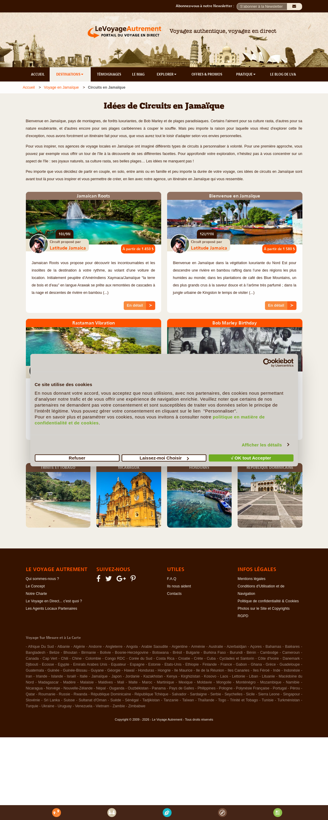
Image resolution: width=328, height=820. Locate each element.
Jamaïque (99, 676)
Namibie (292, 682)
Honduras (146, 670)
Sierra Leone (269, 694)
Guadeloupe (290, 664)
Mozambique (271, 682)
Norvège (53, 688)
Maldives (105, 682)
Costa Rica (165, 658)
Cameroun (290, 652)
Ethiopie (192, 664)
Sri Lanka (52, 700)
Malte (133, 682)
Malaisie (87, 682)
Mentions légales (252, 579)
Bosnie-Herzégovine (131, 652)
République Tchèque (151, 694)
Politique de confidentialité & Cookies (268, 601)
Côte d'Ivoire (268, 658)
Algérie (79, 647)
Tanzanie (171, 700)
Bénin (251, 652)
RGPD (243, 616)
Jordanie (132, 676)
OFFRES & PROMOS (207, 74)
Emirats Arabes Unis (90, 664)
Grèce (271, 664)
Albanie (63, 647)
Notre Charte (36, 594)
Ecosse (48, 664)
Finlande (210, 664)
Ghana (256, 664)
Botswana (160, 652)
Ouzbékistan (138, 688)
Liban (253, 676)
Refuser (77, 457)
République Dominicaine (111, 694)
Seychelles (233, 694)
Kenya (172, 676)
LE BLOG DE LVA (283, 74)
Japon (117, 676)
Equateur (118, 664)
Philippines (206, 688)
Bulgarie (193, 652)
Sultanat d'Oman (93, 700)
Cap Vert (50, 658)
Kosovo (210, 676)
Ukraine (48, 706)
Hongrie (164, 670)
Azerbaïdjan (237, 647)
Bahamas (273, 647)
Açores (256, 647)
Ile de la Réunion (210, 670)
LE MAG (138, 74)
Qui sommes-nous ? (42, 579)
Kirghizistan (190, 676)
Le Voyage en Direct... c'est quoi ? (54, 601)
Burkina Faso (215, 652)
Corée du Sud (140, 658)
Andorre (95, 647)
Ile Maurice (183, 670)
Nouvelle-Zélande (77, 688)
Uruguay (65, 706)
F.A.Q (171, 579)
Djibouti (32, 664)
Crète (198, 658)
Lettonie (238, 676)
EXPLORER (167, 74)
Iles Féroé (261, 670)
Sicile (250, 694)
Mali (120, 682)
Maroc (147, 682)
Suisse (69, 700)
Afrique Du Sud (41, 647)
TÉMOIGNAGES (109, 74)
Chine (77, 658)
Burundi (236, 652)
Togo (222, 700)
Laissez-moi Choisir (164, 457)
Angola (132, 647)
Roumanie (46, 694)
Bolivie (105, 652)
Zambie (118, 706)
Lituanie (268, 676)
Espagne (137, 664)
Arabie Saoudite (154, 647)
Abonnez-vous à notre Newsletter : (206, 6)
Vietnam (102, 706)
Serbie (215, 694)
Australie (216, 647)
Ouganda (116, 688)
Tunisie (268, 700)
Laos (224, 676)
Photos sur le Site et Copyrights (264, 608)
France (226, 664)
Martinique (165, 682)
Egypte (63, 664)
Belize (54, 652)
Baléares (292, 647)
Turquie (32, 706)
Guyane (97, 670)
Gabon (241, 664)
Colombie (93, 658)
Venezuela (83, 706)
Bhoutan (70, 652)
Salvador (179, 694)
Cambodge (269, 652)
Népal (101, 688)
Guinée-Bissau (75, 670)
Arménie (198, 647)
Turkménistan (288, 700)
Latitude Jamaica (68, 247)
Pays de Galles (181, 688)
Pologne (226, 688)
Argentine (180, 647)
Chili (64, 658)
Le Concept (35, 586)
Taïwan (188, 700)
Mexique (185, 682)
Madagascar (48, 682)
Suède (115, 700)
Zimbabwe (136, 706)
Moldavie (204, 682)
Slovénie (33, 700)
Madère (69, 682)
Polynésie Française (252, 688)
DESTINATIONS (70, 74)
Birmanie (88, 652)
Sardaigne (198, 694)
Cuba (211, 658)
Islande (57, 676)
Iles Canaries (238, 670)
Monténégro (246, 682)
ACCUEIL (38, 74)
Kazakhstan (153, 676)
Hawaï (129, 670)
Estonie (154, 664)
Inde (276, 670)
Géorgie (113, 670)
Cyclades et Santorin (236, 658)
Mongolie (223, 682)
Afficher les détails (262, 444)
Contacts (174, 594)
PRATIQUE (246, 74)
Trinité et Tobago (244, 700)
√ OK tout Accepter (251, 457)
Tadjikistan (151, 700)
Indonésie (292, 670)
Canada (32, 658)
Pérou (295, 688)
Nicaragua (34, 688)
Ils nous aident (179, 586)
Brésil (177, 652)
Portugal (280, 688)
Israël (71, 676)
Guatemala (35, 670)
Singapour (291, 694)
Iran (29, 676)
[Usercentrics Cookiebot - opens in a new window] (267, 362)
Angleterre (114, 647)
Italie (83, 676)
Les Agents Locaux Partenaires (51, 608)
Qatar (30, 694)
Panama (159, 688)
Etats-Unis (173, 664)
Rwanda (80, 694)
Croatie (184, 658)
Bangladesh (35, 652)
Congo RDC (115, 658)
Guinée (53, 670)
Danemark (291, 658)
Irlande (41, 676)
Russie (64, 694)
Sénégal (132, 700)
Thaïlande (206, 700)
